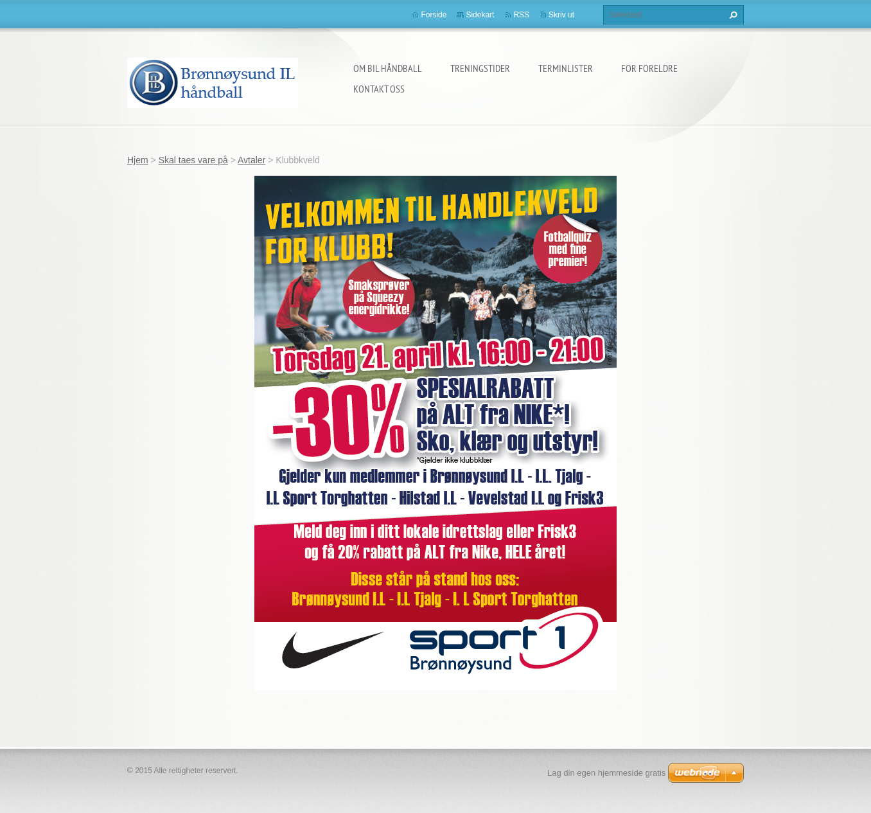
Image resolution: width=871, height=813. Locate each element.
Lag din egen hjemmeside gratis (606, 773)
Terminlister (565, 68)
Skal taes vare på (193, 160)
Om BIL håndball (387, 68)
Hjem (137, 160)
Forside (433, 14)
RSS (521, 14)
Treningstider (480, 68)
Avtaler (251, 160)
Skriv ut (561, 14)
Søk (731, 14)
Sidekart (480, 14)
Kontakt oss (379, 88)
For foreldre (649, 68)
